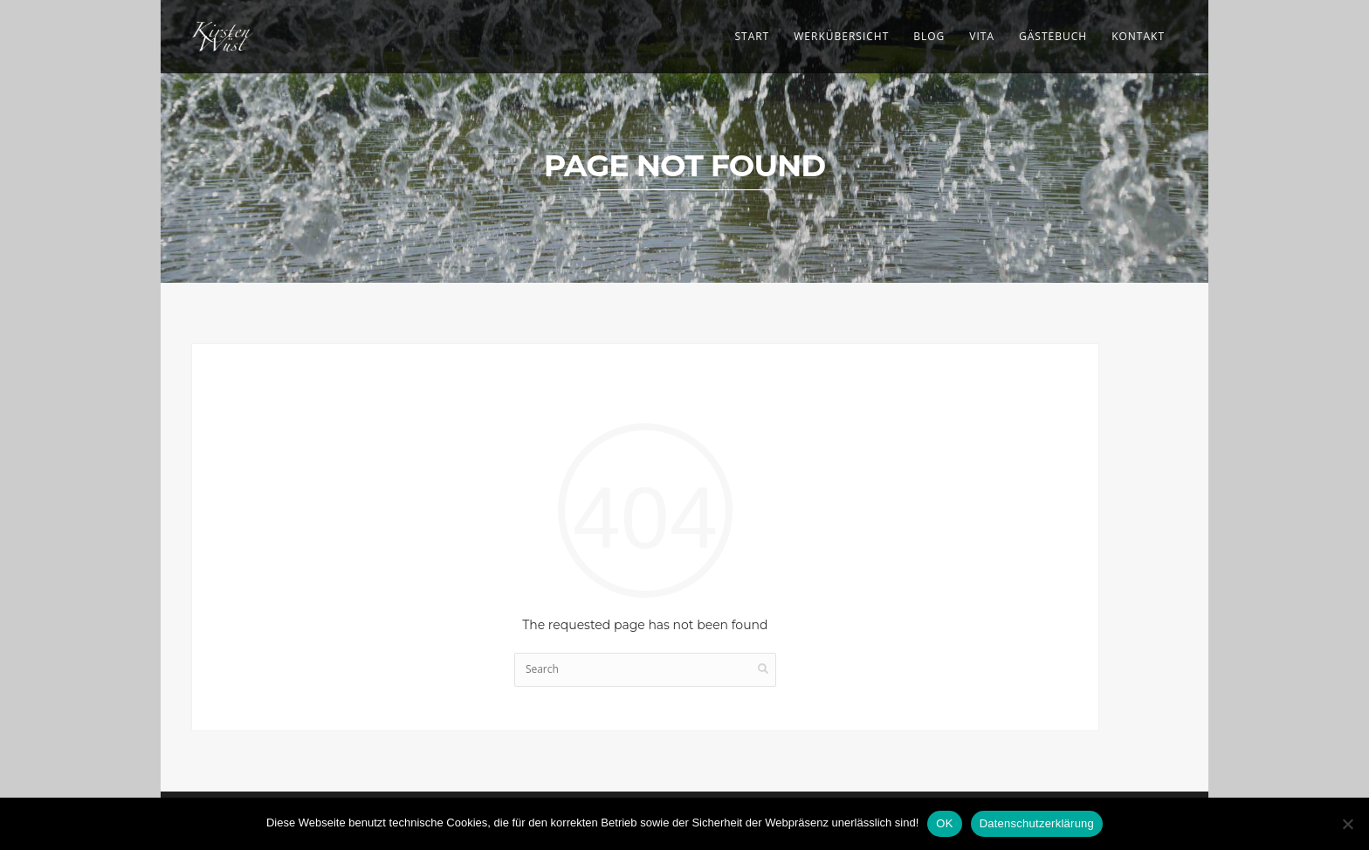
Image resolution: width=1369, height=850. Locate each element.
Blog (929, 36)
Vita (981, 36)
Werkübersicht (841, 36)
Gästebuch (1053, 36)
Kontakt (1138, 36)
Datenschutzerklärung (1037, 823)
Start (751, 36)
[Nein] (1347, 824)
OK (944, 823)
